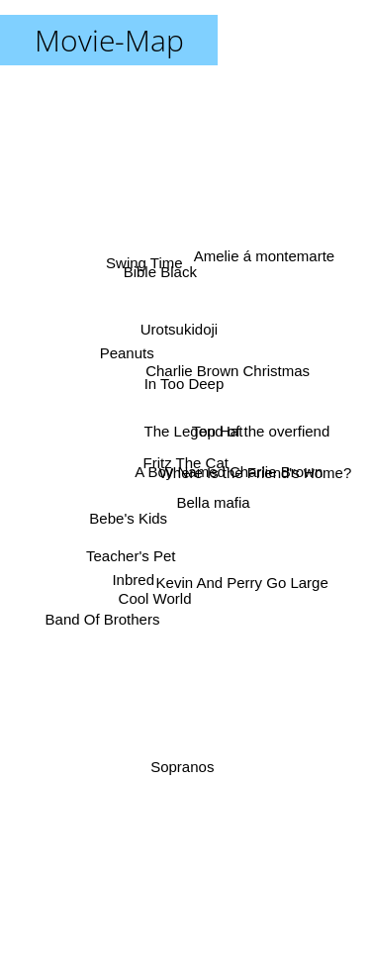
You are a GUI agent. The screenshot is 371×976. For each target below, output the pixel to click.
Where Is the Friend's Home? (250, 471)
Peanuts (128, 358)
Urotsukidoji (178, 336)
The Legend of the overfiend (236, 434)
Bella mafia (212, 501)
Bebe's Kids (130, 515)
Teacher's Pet (132, 553)
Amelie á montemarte (261, 261)
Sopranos (183, 759)
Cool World (156, 592)
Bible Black (161, 279)
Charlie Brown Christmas (226, 373)
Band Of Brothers (103, 613)
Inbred (135, 574)
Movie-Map (109, 40)
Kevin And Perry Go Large (238, 575)
